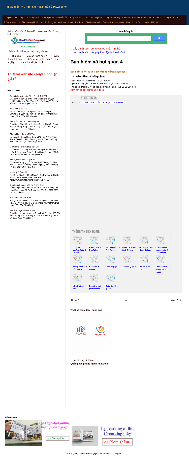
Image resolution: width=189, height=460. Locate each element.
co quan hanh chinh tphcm (94, 102)
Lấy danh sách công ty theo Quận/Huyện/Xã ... (100, 52)
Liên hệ (154, 22)
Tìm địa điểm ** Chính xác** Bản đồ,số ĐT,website (35, 6)
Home (126, 300)
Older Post (176, 300)
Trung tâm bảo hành (57, 22)
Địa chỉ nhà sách (93, 22)
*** (34, 75)
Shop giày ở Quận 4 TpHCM (22, 159)
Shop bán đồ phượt (94, 17)
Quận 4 (113, 102)
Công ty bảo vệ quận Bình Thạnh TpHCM (28, 96)
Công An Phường (112, 17)
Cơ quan (126, 17)
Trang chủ (8, 17)
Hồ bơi (43, 22)
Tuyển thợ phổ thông (84, 360)
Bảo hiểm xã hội (139, 17)
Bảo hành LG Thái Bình (20, 197)
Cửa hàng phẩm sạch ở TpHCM (40, 17)
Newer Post (76, 300)
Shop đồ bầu (61, 17)
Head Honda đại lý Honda (137, 22)
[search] (119, 38)
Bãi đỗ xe (79, 22)
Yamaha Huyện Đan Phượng (22, 210)
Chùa (70, 22)
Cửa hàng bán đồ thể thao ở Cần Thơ (26, 185)
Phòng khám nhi (171, 17)
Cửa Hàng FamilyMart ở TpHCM (24, 147)
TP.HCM (122, 102)
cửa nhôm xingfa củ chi (32, 62)
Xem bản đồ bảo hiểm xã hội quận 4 (88, 90)
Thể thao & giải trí (30, 22)
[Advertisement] (126, 142)
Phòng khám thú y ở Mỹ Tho (22, 134)
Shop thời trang (76, 17)
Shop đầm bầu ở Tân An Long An (24, 121)
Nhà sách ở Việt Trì (18, 109)
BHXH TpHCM (155, 17)
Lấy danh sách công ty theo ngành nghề (96, 48)
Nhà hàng (19, 17)
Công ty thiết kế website (113, 22)
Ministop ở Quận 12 (18, 172)
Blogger (117, 453)
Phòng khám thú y (12, 22)
